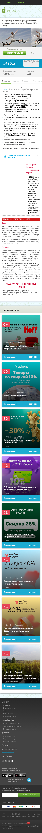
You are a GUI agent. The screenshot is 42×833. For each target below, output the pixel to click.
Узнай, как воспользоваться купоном (19, 156)
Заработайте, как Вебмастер (13, 726)
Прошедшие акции (9, 729)
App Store (7, 775)
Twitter (9, 761)
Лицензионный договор (11, 739)
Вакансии (6, 711)
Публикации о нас (9, 708)
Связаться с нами (8, 752)
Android (5, 90)
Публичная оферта (9, 742)
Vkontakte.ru (6, 761)
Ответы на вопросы (9, 716)
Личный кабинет (40, 2)
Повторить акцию (14, 53)
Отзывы (25, 81)
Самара (21, 2)
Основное (6, 81)
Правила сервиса (9, 714)
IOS (30, 88)
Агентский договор (9, 736)
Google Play (20, 775)
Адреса (16, 81)
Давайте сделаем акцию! (11, 723)
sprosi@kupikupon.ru (9, 749)
